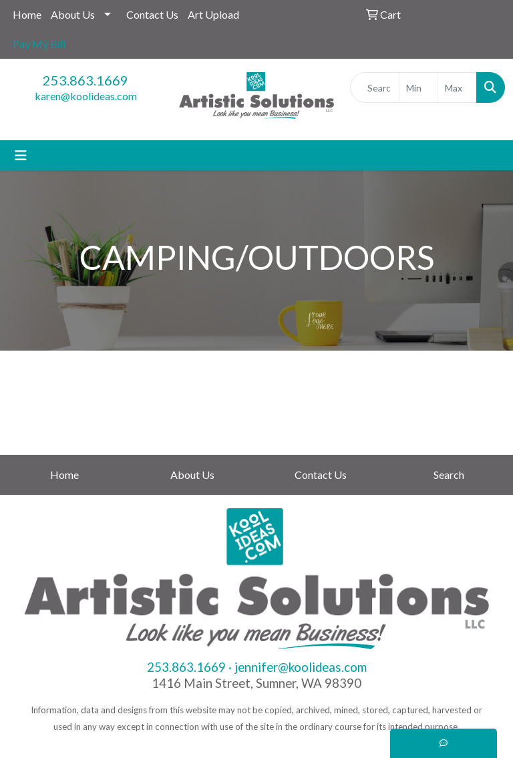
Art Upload (213, 14)
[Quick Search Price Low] (418, 87)
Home (27, 14)
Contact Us (152, 14)
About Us (73, 14)
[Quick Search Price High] (457, 87)
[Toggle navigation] (21, 155)
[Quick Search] (374, 87)
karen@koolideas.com (86, 95)
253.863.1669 (85, 80)
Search (449, 474)
